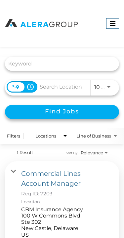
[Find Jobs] (62, 112)
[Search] (62, 112)
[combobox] (58, 64)
